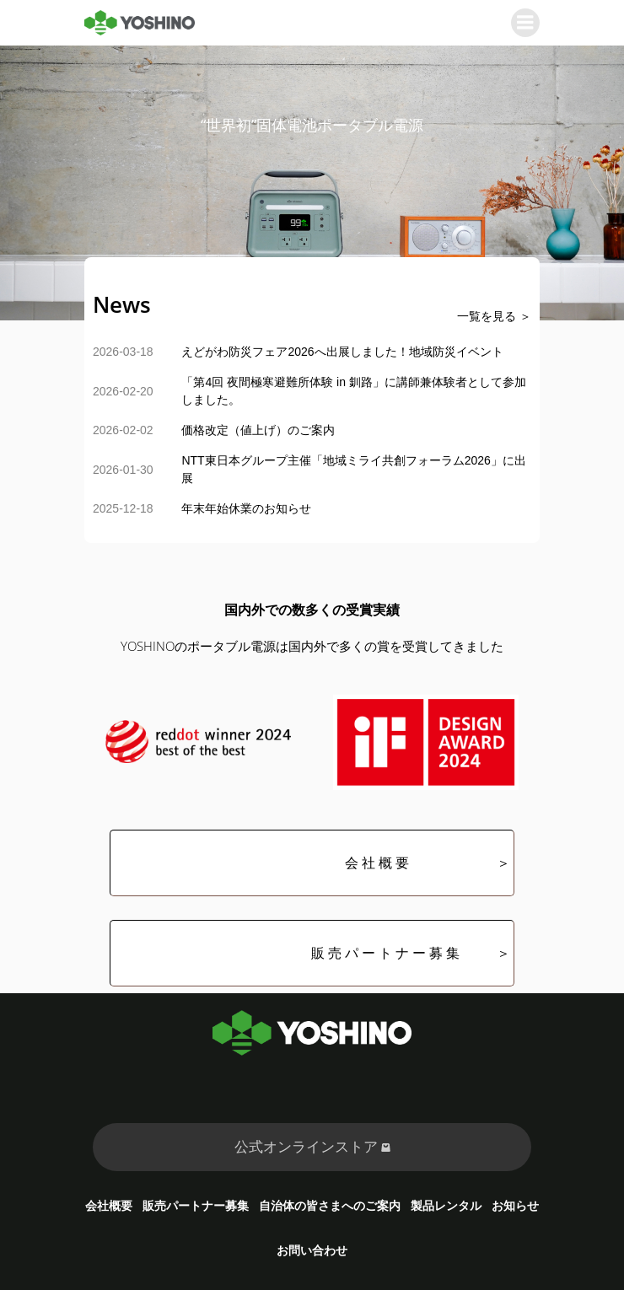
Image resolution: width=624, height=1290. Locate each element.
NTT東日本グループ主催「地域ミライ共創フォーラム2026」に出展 (353, 469)
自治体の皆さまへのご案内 (330, 1205)
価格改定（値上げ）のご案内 (258, 430)
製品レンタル (446, 1205)
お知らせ (515, 1205)
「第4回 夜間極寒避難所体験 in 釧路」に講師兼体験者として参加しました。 (353, 390)
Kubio (515, 1278)
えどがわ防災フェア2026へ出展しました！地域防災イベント (342, 351)
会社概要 (108, 1205)
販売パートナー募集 (196, 1205)
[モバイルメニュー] (525, 22)
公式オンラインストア (312, 1146)
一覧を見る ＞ (494, 316)
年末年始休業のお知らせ (246, 508)
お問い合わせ (312, 1250)
